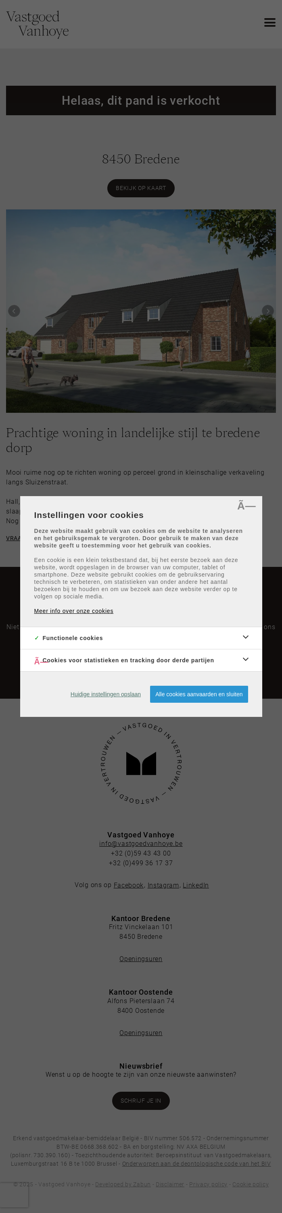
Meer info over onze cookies (74, 611)
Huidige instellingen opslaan (106, 694)
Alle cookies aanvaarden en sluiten (198, 694)
